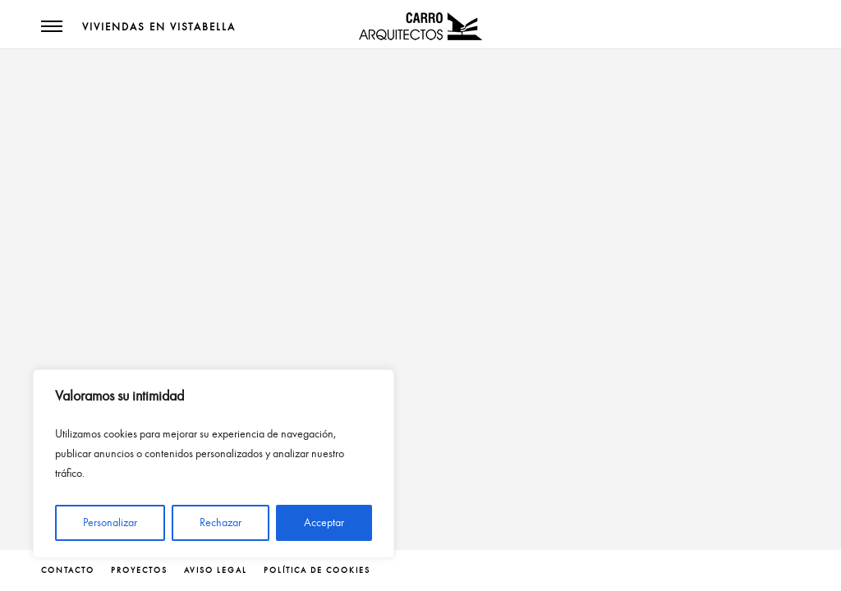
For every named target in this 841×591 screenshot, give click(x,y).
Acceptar (324, 522)
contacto (67, 570)
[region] (213, 463)
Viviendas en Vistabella (159, 27)
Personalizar (110, 522)
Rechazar (220, 522)
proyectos (139, 570)
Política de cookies (317, 570)
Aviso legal (215, 570)
